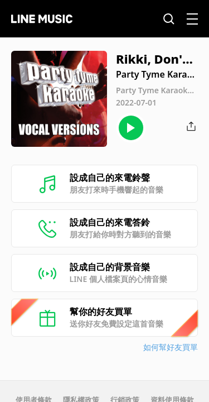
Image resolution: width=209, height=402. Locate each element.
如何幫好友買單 (170, 347)
